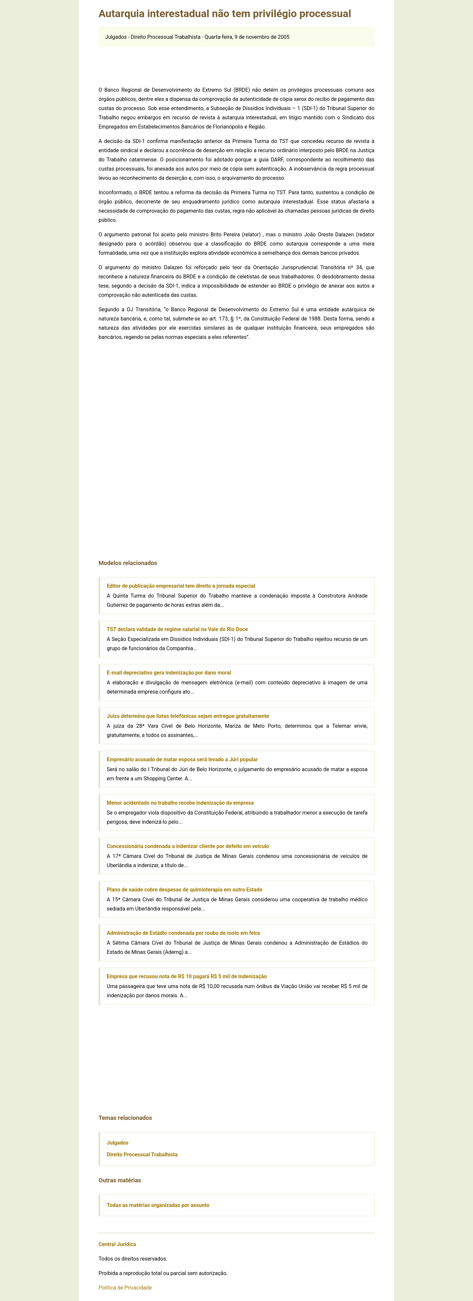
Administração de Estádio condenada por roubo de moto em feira (183, 933)
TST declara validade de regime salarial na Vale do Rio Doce (177, 629)
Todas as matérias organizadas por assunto (158, 1205)
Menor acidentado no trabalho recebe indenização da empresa (180, 803)
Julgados (117, 1143)
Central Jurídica (117, 1244)
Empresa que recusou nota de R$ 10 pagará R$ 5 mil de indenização (187, 976)
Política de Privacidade (125, 1288)
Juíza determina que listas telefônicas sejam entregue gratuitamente (188, 716)
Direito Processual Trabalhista (142, 1154)
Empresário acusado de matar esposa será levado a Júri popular (182, 759)
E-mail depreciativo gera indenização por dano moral (169, 673)
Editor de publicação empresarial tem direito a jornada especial (181, 586)
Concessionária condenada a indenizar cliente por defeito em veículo (188, 846)
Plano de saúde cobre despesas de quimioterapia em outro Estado (184, 890)
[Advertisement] (236, 62)
